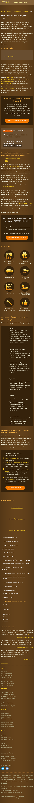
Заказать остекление (15, 487)
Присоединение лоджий (8, 705)
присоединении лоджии (11, 166)
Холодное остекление (7, 694)
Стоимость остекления (8, 698)
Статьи (3, 743)
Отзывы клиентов (6, 747)
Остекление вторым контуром (12, 582)
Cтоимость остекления (10, 545)
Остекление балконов (9, 538)
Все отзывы (4, 663)
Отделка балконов (6, 702)
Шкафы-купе (5, 713)
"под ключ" (9, 77)
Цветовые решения (7, 722)
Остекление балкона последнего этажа (16, 573)
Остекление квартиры (7, 681)
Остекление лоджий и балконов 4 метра (16, 564)
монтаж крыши (6, 83)
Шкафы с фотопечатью (8, 726)
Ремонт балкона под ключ (17, 519)
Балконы (9, 11)
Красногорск (6, 619)
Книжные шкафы (6, 715)
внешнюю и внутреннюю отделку (11, 79)
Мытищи (5, 616)
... (28, 634)
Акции (3, 734)
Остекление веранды (7, 685)
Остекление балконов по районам (20, 11)
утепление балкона (7, 186)
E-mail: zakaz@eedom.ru (8, 758)
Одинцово (5, 621)
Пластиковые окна (6, 672)
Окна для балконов (8, 556)
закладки (12, 479)
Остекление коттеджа (7, 683)
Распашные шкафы (7, 719)
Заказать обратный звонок (17, 237)
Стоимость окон (6, 677)
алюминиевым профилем (12, 158)
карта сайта (18, 792)
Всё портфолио (7, 56)
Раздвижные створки (25, 203)
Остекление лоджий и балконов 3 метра (16, 560)
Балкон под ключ (8, 549)
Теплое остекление (7, 692)
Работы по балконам (7, 739)
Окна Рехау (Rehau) (7, 673)
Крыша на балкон (17, 508)
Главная (3, 11)
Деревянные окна (6, 675)
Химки (4, 612)
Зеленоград (6, 609)
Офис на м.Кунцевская (8, 760)
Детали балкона (7, 597)
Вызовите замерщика (11, 458)
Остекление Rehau (8, 590)
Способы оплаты (6, 790)
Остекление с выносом (10, 541)
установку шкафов (7, 81)
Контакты (4, 736)
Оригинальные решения (17, 530)
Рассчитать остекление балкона (17, 120)
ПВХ (6, 161)
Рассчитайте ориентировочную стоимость (17, 462)
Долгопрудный (7, 614)
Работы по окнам (6, 737)
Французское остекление (8, 696)
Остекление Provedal (9, 586)
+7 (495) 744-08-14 (20, 2)
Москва (5, 604)
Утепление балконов (7, 704)
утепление (26, 79)
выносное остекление (8, 88)
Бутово (4, 607)
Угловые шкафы (6, 717)
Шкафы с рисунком (7, 724)
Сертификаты (5, 745)
